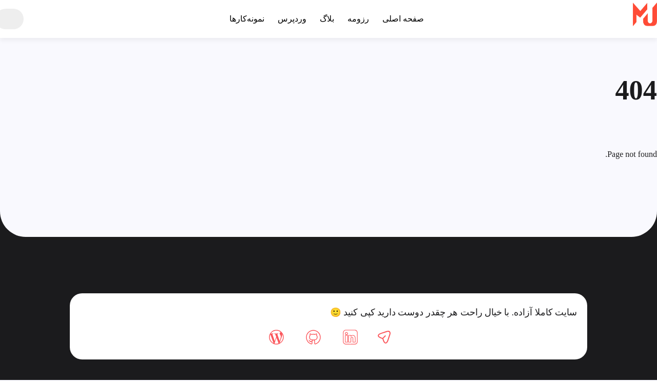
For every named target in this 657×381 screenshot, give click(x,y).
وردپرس (290, 18)
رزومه (360, 18)
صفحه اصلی (407, 18)
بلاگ (327, 18)
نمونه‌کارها (243, 18)
